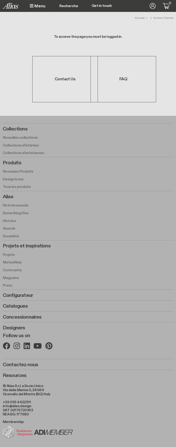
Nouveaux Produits (18, 171)
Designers (14, 327)
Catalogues (15, 306)
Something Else (16, 213)
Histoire (9, 221)
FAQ (123, 79)
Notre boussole (15, 205)
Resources (14, 375)
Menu (37, 6)
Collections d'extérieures (23, 153)
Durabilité (11, 236)
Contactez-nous (20, 364)
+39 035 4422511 (17, 402)
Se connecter (153, 6)
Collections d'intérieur (21, 145)
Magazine (11, 278)
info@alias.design (17, 406)
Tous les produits (17, 186)
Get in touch (102, 6)
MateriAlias (12, 262)
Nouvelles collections (20, 137)
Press (7, 285)
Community (12, 270)
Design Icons (13, 179)
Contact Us (65, 79)
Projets (9, 254)
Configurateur (18, 295)
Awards (9, 228)
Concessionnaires (22, 317)
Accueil (140, 18)
